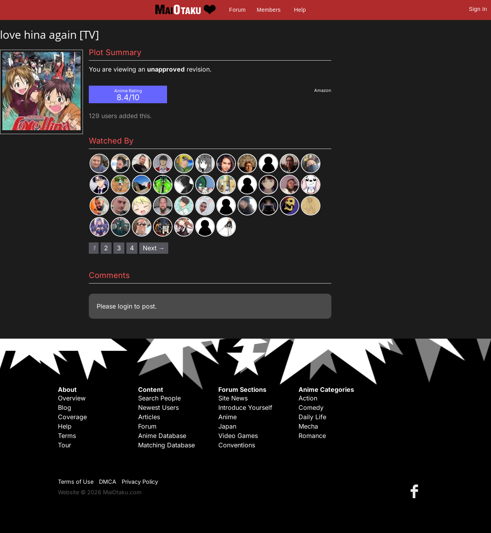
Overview (72, 398)
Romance (312, 436)
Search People (159, 398)
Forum (237, 10)
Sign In (478, 9)
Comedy (311, 407)
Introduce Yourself (245, 407)
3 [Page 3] (119, 248)
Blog (64, 407)
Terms (67, 436)
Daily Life (312, 417)
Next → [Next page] (154, 248)
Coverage (72, 417)
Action (308, 398)
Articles (149, 417)
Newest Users (158, 407)
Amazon (322, 90)
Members (269, 10)
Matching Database (166, 445)
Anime (227, 417)
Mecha (308, 426)
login (125, 306)
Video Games (238, 436)
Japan (227, 426)
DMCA (107, 481)
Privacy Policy (140, 481)
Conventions (236, 445)
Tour (64, 445)
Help (300, 10)
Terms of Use (76, 481)
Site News (233, 398)
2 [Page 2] (106, 248)
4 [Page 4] (132, 248)
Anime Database (162, 436)
